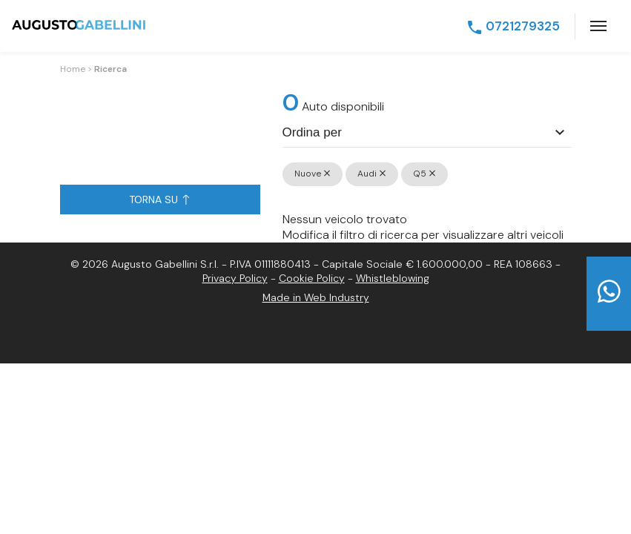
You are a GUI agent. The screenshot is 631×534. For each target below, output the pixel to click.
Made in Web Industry (315, 297)
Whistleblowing (392, 278)
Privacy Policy (235, 278)
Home (72, 69)
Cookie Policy (312, 278)
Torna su (159, 199)
